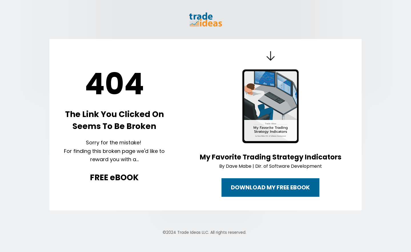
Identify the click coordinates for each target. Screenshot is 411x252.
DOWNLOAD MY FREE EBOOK (270, 187)
